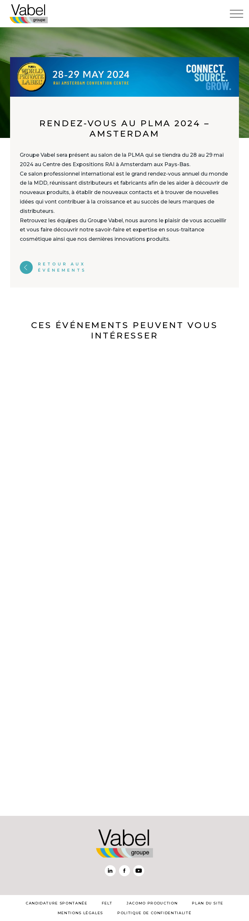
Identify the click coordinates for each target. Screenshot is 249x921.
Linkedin (110, 870)
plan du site (207, 903)
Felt (107, 903)
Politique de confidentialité (154, 913)
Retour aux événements (53, 267)
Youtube (138, 870)
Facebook (124, 870)
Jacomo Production (152, 903)
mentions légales (80, 913)
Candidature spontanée (57, 903)
